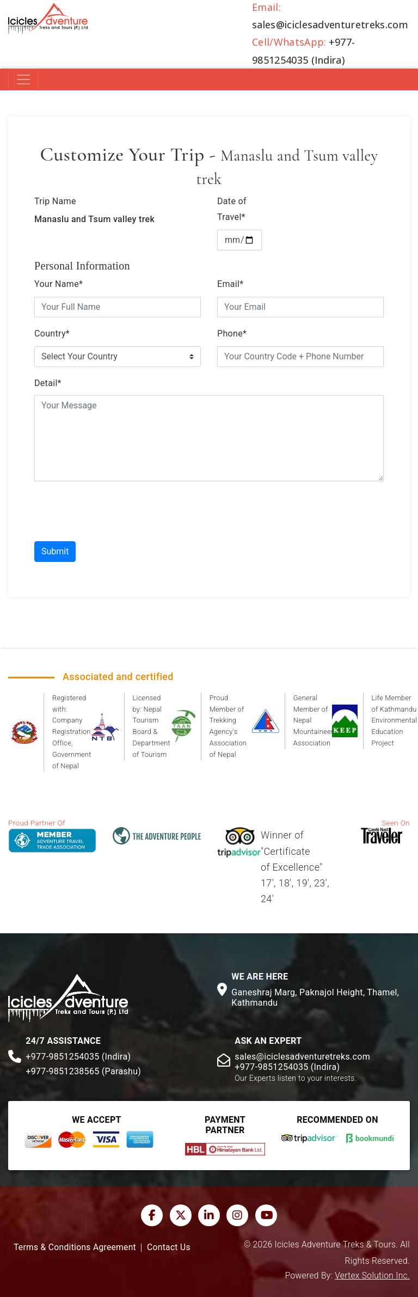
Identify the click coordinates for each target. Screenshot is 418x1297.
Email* (230, 284)
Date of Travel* (232, 209)
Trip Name (55, 201)
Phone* (232, 333)
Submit (55, 551)
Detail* (48, 383)
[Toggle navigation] (23, 79)
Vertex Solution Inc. (372, 1276)
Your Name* (58, 284)
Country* (52, 333)
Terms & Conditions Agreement (75, 1247)
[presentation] (117, 511)
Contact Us (168, 1247)
